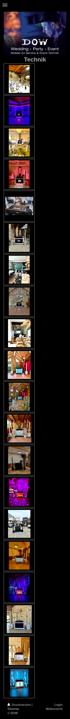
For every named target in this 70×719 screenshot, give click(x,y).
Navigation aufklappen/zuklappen (35, 5)
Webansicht (54, 708)
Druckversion (19, 704)
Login (58, 704)
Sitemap (13, 708)
